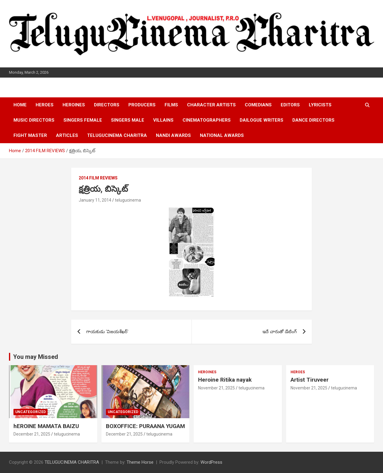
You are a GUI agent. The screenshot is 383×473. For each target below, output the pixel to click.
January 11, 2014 (95, 200)
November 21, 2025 (216, 388)
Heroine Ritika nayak (225, 379)
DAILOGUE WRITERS (261, 120)
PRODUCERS (142, 105)
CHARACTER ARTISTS (211, 105)
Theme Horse (140, 462)
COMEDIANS (258, 105)
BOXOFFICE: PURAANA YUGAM (145, 426)
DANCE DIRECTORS (313, 120)
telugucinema (128, 200)
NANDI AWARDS (173, 135)
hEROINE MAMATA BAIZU (46, 426)
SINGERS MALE (127, 120)
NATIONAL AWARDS (222, 135)
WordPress (211, 462)
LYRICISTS (320, 105)
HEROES (45, 105)
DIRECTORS (106, 105)
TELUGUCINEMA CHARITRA (117, 135)
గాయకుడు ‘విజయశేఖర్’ (107, 331)
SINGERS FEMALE (82, 120)
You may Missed (35, 356)
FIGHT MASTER (30, 135)
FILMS (171, 105)
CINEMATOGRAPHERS (207, 120)
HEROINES (74, 105)
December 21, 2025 (31, 434)
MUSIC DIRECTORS (33, 120)
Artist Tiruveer (310, 379)
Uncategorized (30, 412)
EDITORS (290, 105)
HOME (20, 105)
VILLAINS (163, 120)
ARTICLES (67, 135)
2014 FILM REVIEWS (98, 178)
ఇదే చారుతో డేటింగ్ (279, 331)
